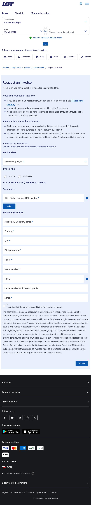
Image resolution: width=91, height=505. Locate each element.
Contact (30, 492)
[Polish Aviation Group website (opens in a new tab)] (46, 467)
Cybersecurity (41, 492)
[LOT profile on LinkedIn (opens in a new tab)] (19, 417)
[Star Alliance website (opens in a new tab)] (46, 473)
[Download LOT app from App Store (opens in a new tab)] (31, 431)
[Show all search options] (45, 44)
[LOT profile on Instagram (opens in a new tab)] (27, 417)
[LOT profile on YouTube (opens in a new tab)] (12, 417)
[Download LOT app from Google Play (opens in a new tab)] (11, 431)
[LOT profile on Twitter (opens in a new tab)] (35, 417)
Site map (53, 492)
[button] (45, 21)
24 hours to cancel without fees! (47, 38)
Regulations (7, 492)
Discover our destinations (45, 483)
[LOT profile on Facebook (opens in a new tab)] (4, 417)
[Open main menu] (87, 4)
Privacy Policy (19, 492)
